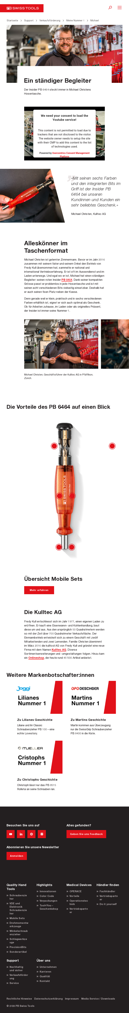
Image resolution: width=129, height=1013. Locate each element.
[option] (61, 349)
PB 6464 (66, 279)
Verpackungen (48, 900)
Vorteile (74, 896)
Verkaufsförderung (19, 977)
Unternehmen (48, 966)
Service (14, 983)
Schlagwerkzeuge (18, 941)
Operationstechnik (79, 902)
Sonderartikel (18, 951)
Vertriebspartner (79, 910)
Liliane (37, 711)
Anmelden (16, 855)
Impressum (72, 998)
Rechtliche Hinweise (19, 998)
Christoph (37, 768)
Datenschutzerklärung (48, 998)
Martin (91, 711)
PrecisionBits (18, 947)
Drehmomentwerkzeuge (19, 924)
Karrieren (45, 971)
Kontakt (45, 981)
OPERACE (75, 891)
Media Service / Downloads (98, 998)
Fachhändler (107, 891)
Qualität (45, 976)
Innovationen (48, 891)
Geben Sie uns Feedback (86, 834)
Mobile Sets (17, 918)
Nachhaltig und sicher (16, 968)
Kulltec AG (59, 649)
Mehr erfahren (39, 590)
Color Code (47, 896)
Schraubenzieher (18, 897)
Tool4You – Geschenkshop (49, 907)
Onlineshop (36, 657)
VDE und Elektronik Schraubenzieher (18, 908)
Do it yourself (108, 904)
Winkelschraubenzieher (19, 933)
